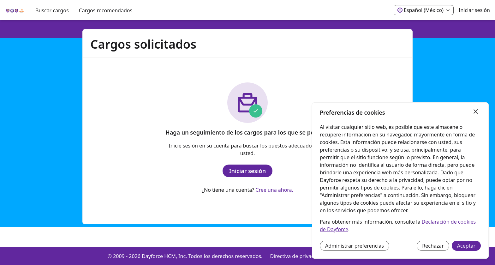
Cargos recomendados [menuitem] (105, 10)
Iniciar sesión (474, 10)
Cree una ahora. (274, 189)
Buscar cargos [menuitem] (52, 10)
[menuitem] (15, 10)
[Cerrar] (476, 112)
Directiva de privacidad (297, 256)
